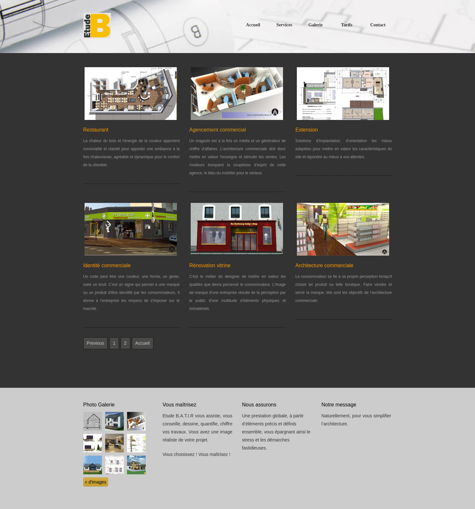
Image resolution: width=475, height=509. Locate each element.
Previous (95, 343)
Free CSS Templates (122, 26)
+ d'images (95, 482)
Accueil (142, 343)
